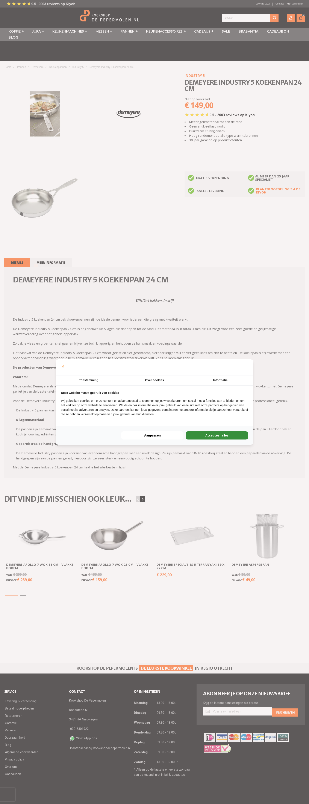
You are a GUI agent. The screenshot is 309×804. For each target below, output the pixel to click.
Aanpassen (152, 435)
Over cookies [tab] (154, 380)
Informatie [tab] (220, 380)
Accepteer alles (216, 435)
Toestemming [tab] (88, 380)
